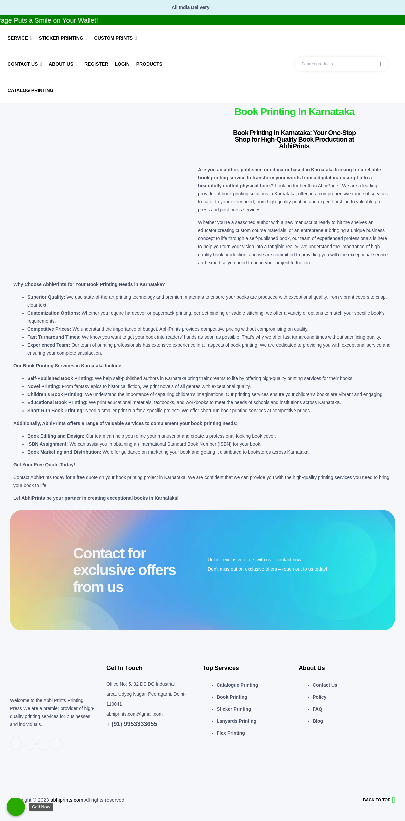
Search (380, 64)
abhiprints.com (66, 800)
